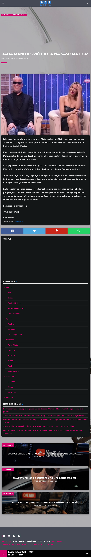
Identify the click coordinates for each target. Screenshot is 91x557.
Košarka (11, 329)
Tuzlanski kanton (16, 308)
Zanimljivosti (14, 371)
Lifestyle (10, 376)
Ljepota (11, 381)
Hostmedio (57, 541)
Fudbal (11, 324)
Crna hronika (14, 313)
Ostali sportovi (15, 334)
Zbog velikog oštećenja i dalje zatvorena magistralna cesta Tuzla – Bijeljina (38, 426)
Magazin (15, 14)
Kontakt (50, 544)
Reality (11, 366)
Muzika (23, 14)
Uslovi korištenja (11, 544)
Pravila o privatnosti (33, 544)
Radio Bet (7, 541)
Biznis (10, 298)
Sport (8, 319)
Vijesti (9, 287)
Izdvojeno (6, 14)
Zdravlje (12, 392)
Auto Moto (13, 345)
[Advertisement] (45, 33)
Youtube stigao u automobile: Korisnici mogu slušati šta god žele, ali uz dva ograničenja (44, 415)
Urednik (19, 221)
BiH (9, 292)
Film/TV (11, 355)
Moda (10, 387)
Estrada (11, 350)
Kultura (9, 397)
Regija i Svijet (14, 303)
